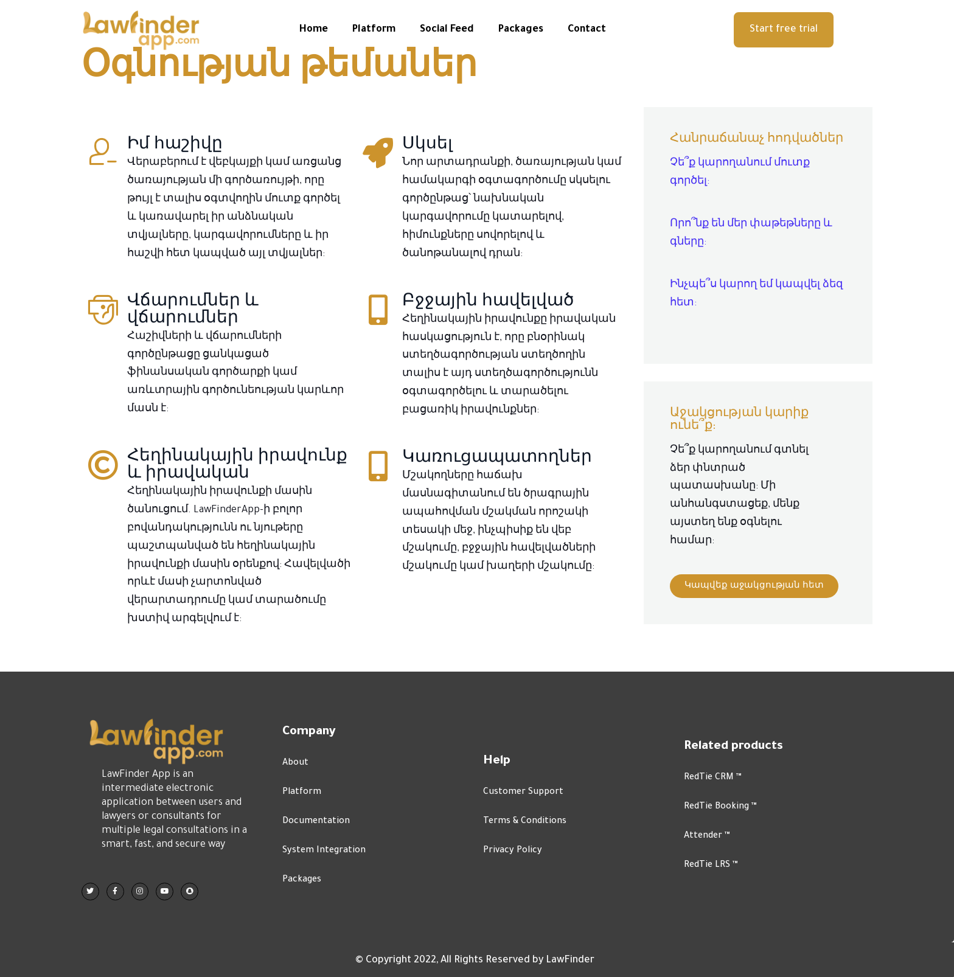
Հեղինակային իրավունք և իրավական (237, 484)
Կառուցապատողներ (497, 476)
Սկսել (427, 163)
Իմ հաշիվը (175, 163)
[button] (784, 29)
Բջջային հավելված (488, 320)
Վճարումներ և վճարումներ (193, 328)
